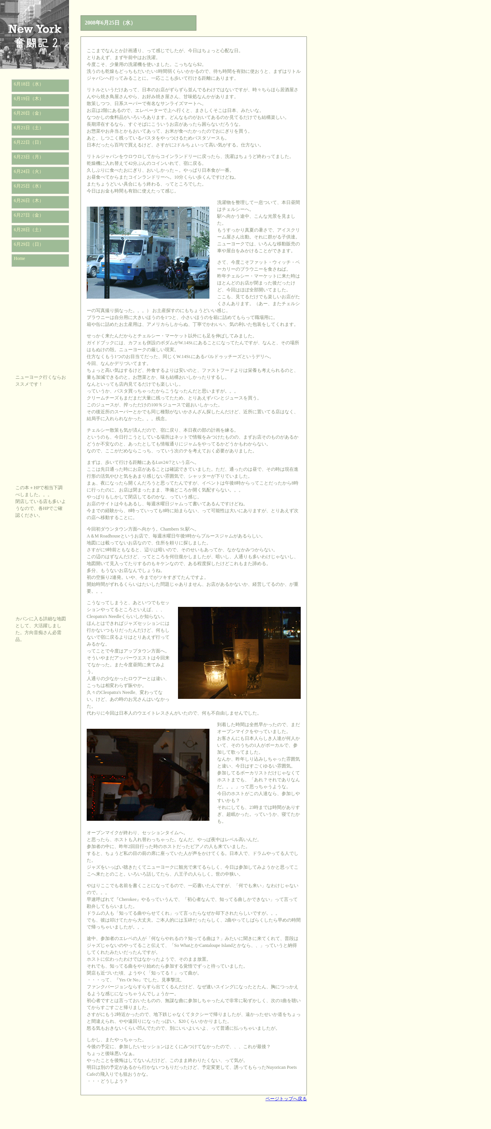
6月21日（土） (29, 127)
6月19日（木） (29, 98)
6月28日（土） (29, 229)
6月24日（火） (29, 171)
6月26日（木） (29, 200)
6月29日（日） (29, 244)
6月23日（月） (29, 156)
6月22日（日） (29, 142)
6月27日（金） (29, 215)
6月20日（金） (29, 113)
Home (19, 258)
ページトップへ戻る (286, 1098)
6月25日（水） (29, 186)
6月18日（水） (29, 84)
